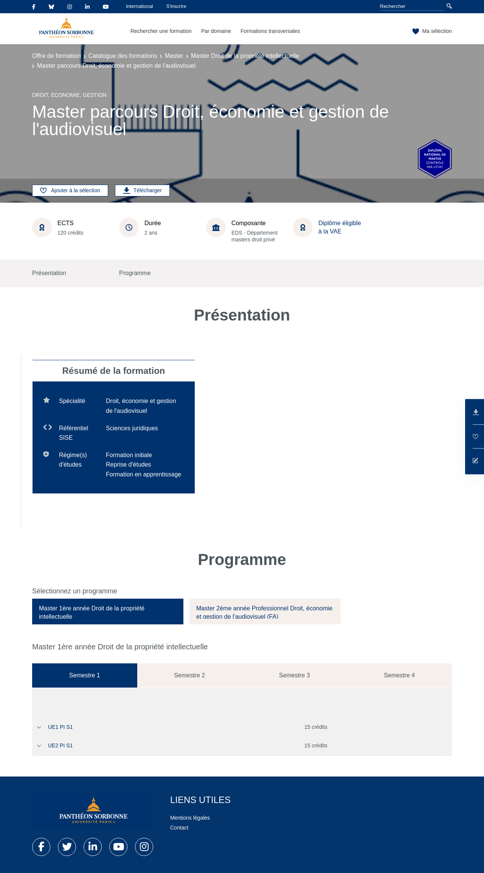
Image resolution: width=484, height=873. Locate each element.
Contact (179, 828)
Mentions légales (190, 818)
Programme (135, 273)
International (139, 6)
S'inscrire (176, 6)
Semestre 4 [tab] (399, 675)
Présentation (49, 273)
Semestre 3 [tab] (294, 675)
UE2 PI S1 (60, 745)
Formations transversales (270, 31)
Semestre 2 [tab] (189, 675)
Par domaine (216, 31)
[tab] (107, 611)
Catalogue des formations (122, 56)
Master (174, 56)
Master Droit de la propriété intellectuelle (245, 56)
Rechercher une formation (161, 31)
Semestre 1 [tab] (84, 675)
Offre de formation (56, 56)
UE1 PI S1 (60, 727)
